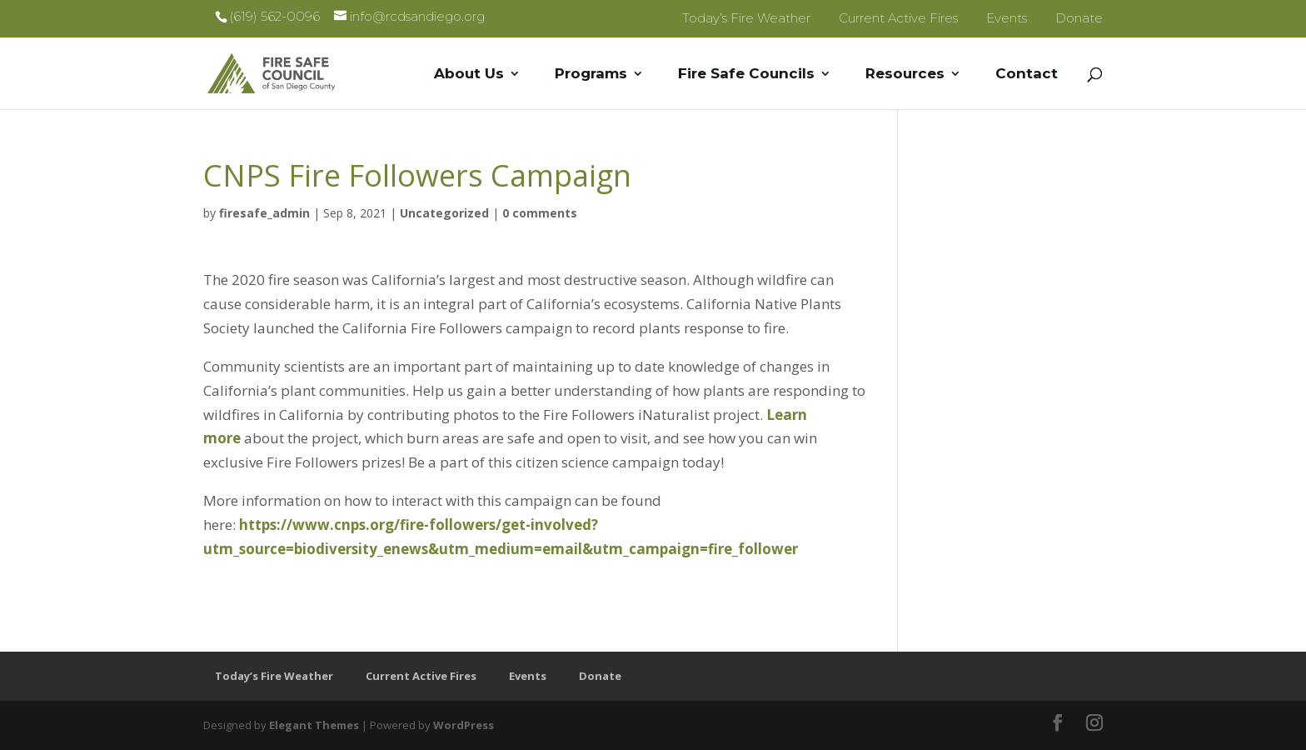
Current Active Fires (898, 18)
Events (1006, 18)
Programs (591, 75)
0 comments (539, 213)
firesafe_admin (264, 213)
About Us (469, 75)
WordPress (463, 725)
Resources (905, 75)
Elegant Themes (314, 725)
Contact (1026, 75)
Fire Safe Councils (746, 75)
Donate (1079, 18)
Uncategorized (444, 213)
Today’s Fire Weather (746, 18)
